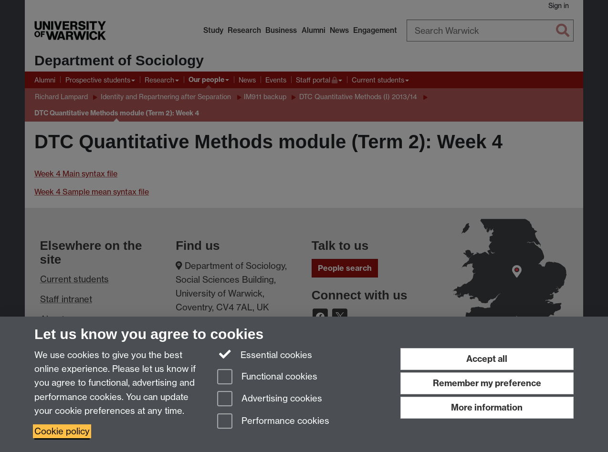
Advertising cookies (269, 399)
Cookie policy (62, 431)
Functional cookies (267, 377)
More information (487, 407)
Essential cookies (264, 354)
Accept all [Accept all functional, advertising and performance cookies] (486, 358)
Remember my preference (487, 383)
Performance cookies (273, 422)
